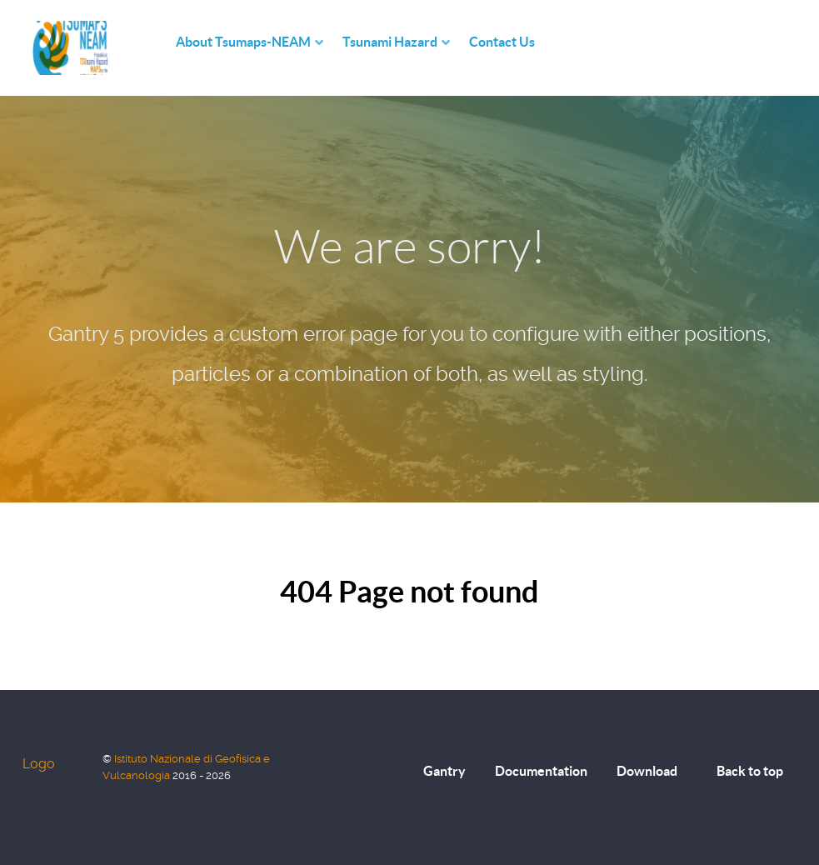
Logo (38, 764)
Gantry (444, 770)
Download (647, 770)
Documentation (541, 770)
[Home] (158, 42)
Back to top (750, 770)
